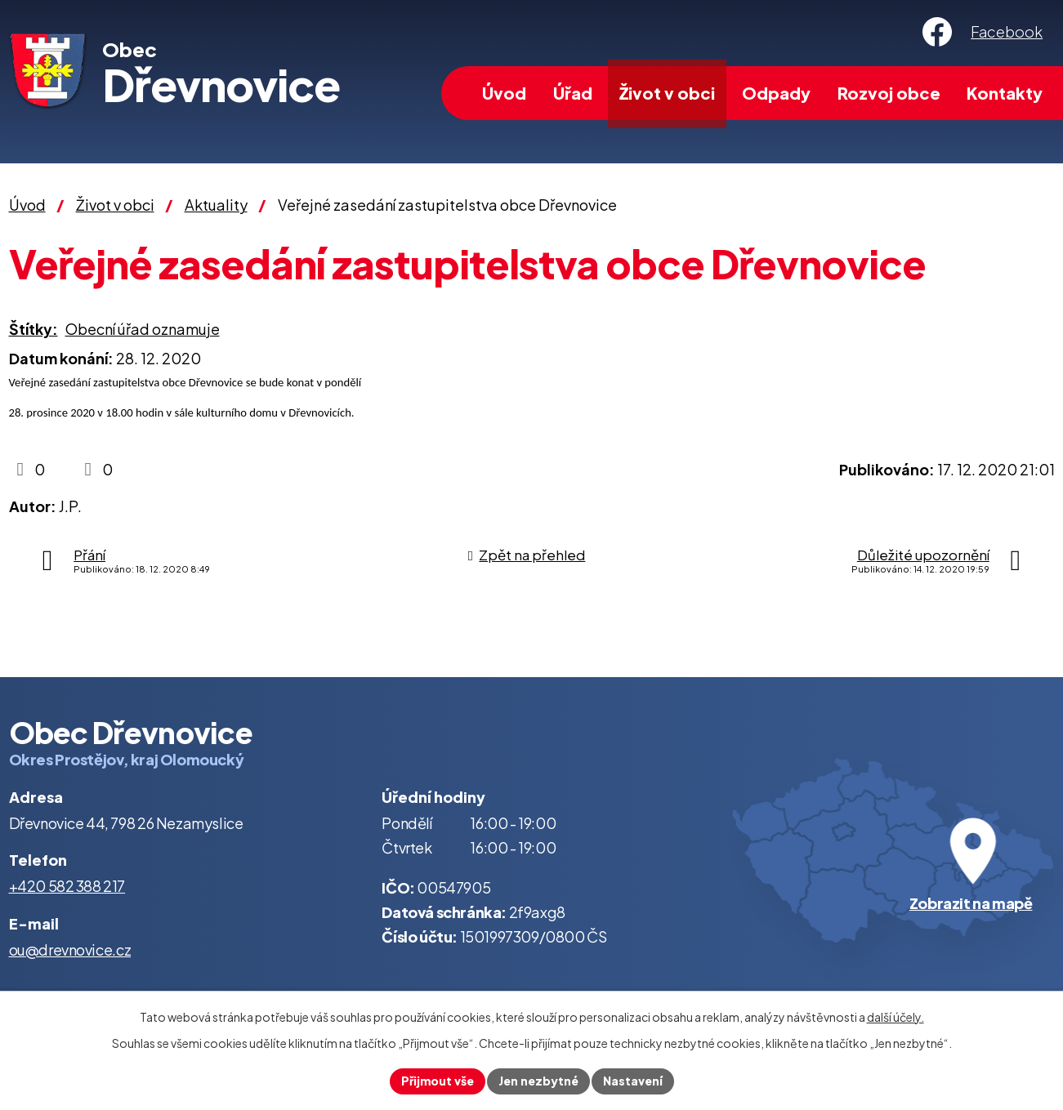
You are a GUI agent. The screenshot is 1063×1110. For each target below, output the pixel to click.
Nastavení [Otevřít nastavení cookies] (633, 1080)
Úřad (572, 92)
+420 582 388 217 (67, 885)
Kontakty (1005, 92)
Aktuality (216, 204)
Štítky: (33, 328)
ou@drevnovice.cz (70, 949)
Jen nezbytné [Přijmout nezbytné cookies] (538, 1080)
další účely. (895, 1017)
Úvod (504, 92)
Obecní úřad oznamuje (142, 328)
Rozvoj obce (888, 92)
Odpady (776, 92)
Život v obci (667, 92)
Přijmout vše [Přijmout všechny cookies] (437, 1080)
